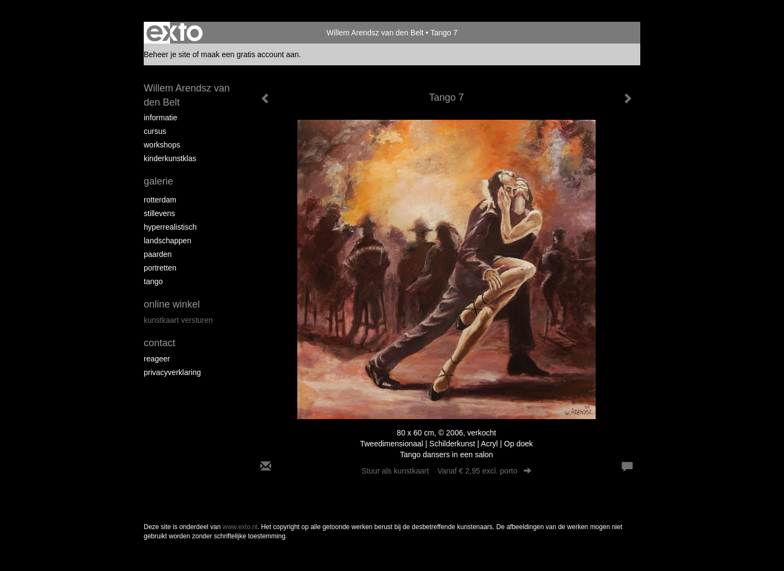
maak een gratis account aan (250, 54)
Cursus (155, 131)
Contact (159, 342)
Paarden (157, 254)
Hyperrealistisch (170, 227)
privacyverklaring (172, 372)
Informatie (160, 117)
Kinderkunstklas (170, 158)
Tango (153, 281)
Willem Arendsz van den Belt (375, 32)
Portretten (160, 267)
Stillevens (159, 213)
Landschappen (167, 240)
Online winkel (172, 304)
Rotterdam (160, 199)
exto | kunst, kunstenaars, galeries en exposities (174, 33)
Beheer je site (167, 54)
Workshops (162, 144)
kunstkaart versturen (178, 320)
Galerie (158, 181)
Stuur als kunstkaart (446, 470)
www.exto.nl (240, 527)
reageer (157, 358)
